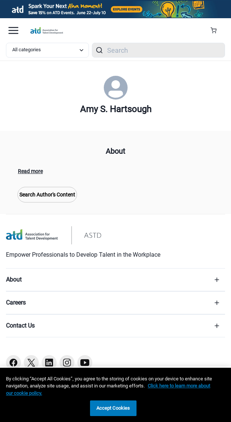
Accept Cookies (113, 408)
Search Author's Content (47, 195)
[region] (115, 395)
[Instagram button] (67, 362)
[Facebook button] (13, 362)
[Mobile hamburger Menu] (13, 30)
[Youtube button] (84, 362)
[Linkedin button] (49, 362)
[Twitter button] (31, 362)
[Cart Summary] (216, 30)
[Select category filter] (47, 50)
